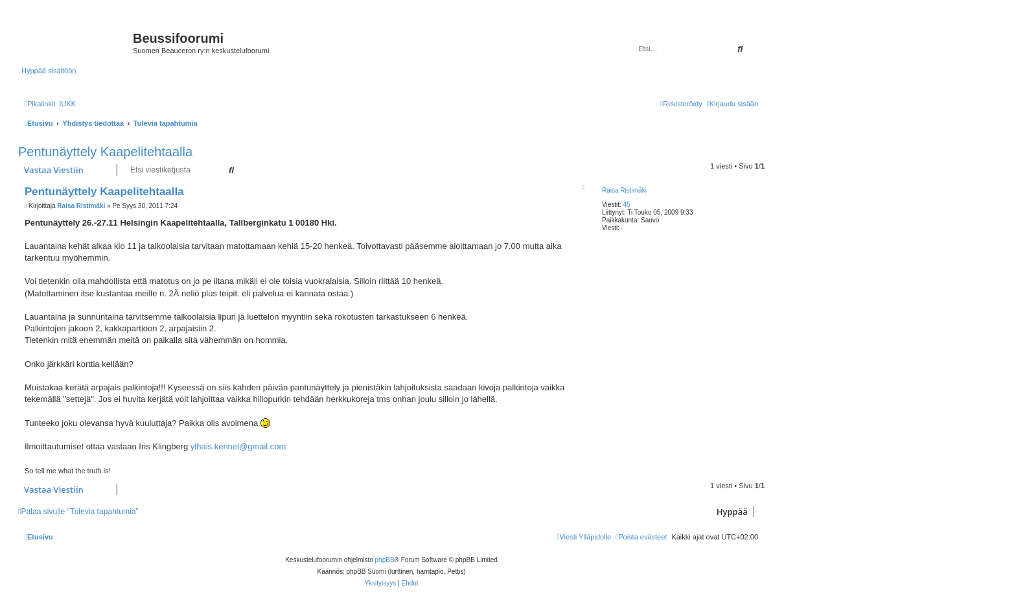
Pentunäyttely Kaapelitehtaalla (105, 152)
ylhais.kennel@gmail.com (238, 446)
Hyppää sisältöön (48, 71)
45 (626, 204)
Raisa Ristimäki (624, 190)
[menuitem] (67, 104)
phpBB (385, 559)
